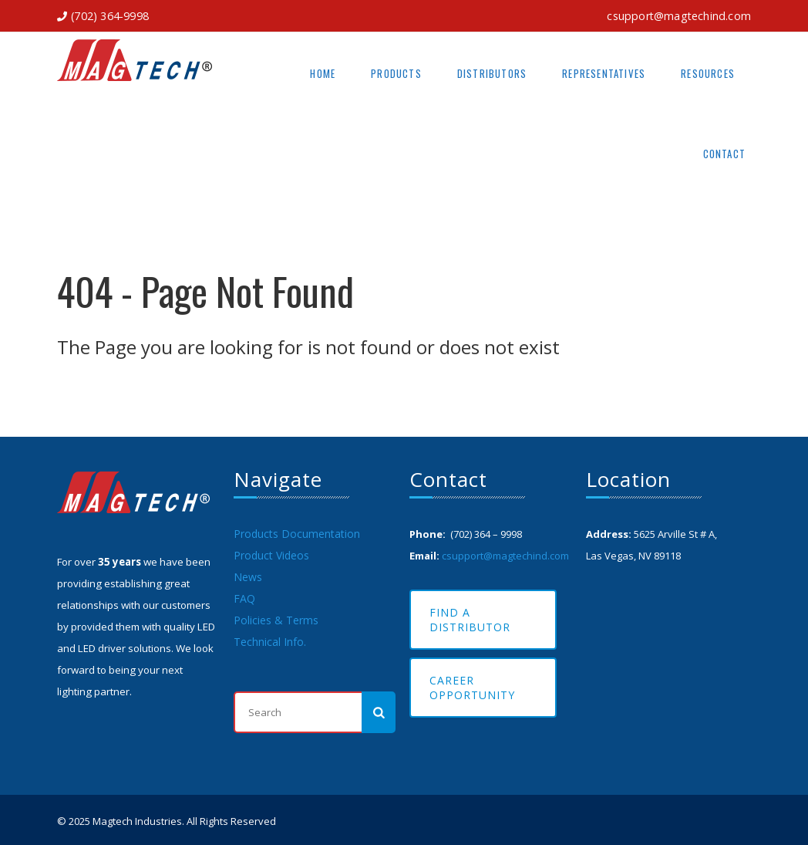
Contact (724, 153)
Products (396, 73)
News (248, 577)
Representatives (603, 73)
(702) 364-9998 (110, 15)
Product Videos (271, 555)
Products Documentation (297, 533)
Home (322, 73)
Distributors (492, 73)
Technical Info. (270, 641)
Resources (708, 73)
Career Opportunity (472, 687)
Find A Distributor (469, 619)
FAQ (244, 598)
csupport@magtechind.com (679, 15)
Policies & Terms (276, 620)
